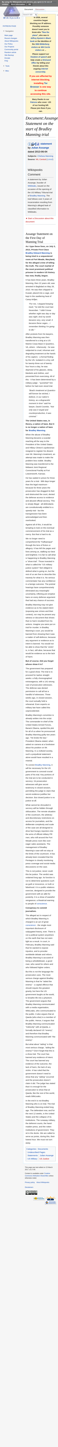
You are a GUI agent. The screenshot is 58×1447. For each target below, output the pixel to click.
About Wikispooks (11, 41)
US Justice (44, 1159)
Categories (31, 1149)
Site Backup (9, 55)
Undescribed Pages (36, 1152)
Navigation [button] (9, 31)
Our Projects (9, 47)
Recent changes (10, 38)
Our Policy (8, 44)
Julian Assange (40, 147)
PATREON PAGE (9, 26)
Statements (32, 1155)
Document (28, 9)
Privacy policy (30, 1182)
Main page (8, 35)
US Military (32, 1159)
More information (18, 4)
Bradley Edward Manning (38, 253)
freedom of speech (39, 57)
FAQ (6, 61)
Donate (7, 58)
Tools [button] (7, 66)
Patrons (33, 102)
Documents (43, 1149)
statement (46, 143)
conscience (42, 903)
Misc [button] (7, 71)
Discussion (39, 9)
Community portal (11, 49)
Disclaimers (29, 1187)
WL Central (41, 159)
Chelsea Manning (45, 156)
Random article (10, 52)
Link (49, 159)
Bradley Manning (37, 195)
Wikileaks (32, 186)
